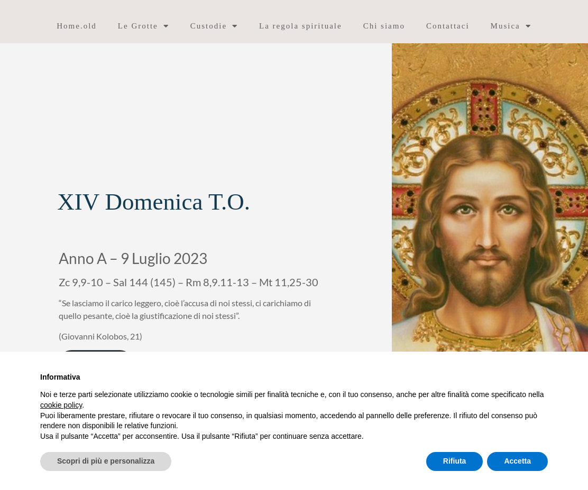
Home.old (77, 26)
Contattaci (448, 26)
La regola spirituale (300, 26)
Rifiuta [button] (454, 461)
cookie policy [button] (61, 405)
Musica (511, 26)
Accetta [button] (517, 461)
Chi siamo (384, 26)
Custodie (214, 26)
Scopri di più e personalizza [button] (105, 461)
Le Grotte (143, 26)
